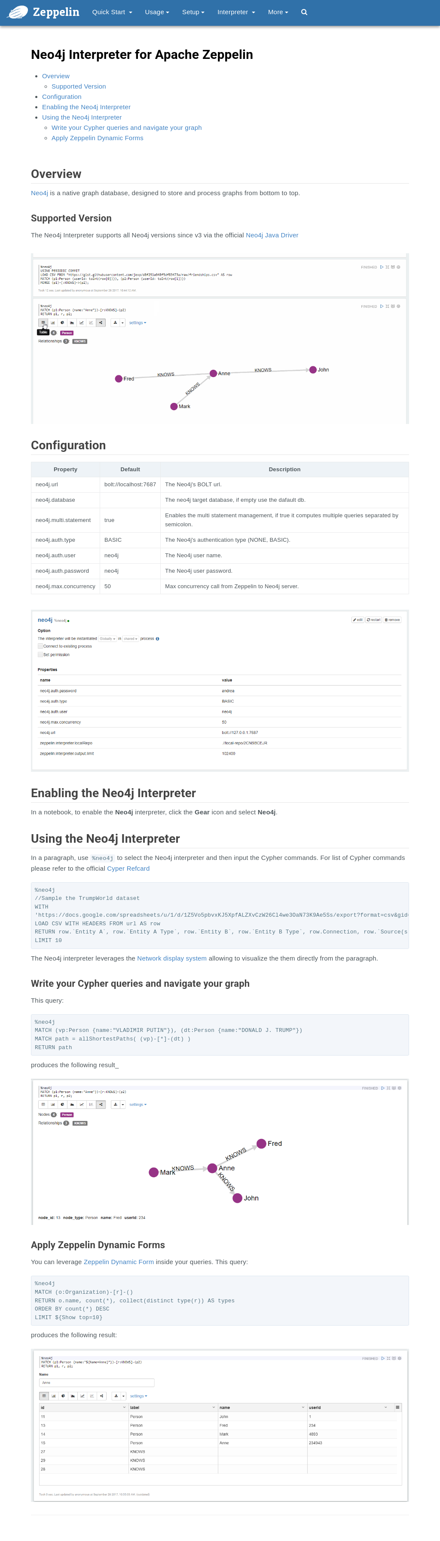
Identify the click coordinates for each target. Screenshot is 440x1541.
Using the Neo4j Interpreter (82, 117)
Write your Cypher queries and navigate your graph (127, 127)
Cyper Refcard (128, 868)
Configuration (62, 96)
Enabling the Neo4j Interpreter (86, 107)
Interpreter (236, 11)
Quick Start (112, 11)
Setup (193, 11)
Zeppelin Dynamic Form (119, 1261)
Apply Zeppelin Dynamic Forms (98, 137)
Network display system (172, 958)
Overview (56, 76)
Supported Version (79, 86)
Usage (157, 11)
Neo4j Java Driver (272, 235)
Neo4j (39, 192)
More (278, 11)
